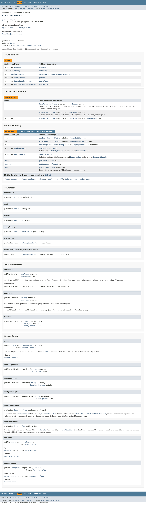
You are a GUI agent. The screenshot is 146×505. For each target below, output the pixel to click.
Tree (29, 2)
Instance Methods (26, 131)
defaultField (45, 71)
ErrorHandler (19, 154)
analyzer (43, 67)
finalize (22, 179)
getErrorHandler (46, 154)
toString (69, 179)
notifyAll (59, 179)
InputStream (50, 167)
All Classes (47, 6)
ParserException (29, 348)
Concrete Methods (45, 131)
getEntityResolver (47, 148)
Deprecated (36, 2)
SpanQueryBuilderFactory (25, 84)
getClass (32, 179)
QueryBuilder (25, 28)
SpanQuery (9, 164)
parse (41, 167)
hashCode (41, 179)
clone (6, 179)
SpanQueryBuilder (9, 28)
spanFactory (44, 84)
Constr (23, 9)
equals (14, 179)
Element (51, 161)
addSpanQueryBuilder (48, 145)
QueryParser (19, 78)
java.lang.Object (8, 20)
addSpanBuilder (45, 141)
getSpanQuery (45, 164)
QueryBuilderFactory (23, 81)
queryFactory (45, 81)
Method (30, 9)
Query (7, 161)
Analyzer (18, 67)
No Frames (35, 6)
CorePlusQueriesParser (12, 34)
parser (42, 78)
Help (44, 2)
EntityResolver (18, 74)
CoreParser (44, 104)
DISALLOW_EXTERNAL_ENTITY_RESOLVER (54, 74)
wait (76, 179)
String (17, 71)
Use (25, 2)
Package (12, 2)
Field (17, 9)
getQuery (43, 161)
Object (12, 43)
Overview (4, 2)
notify (50, 179)
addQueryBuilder (46, 138)
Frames (26, 6)
